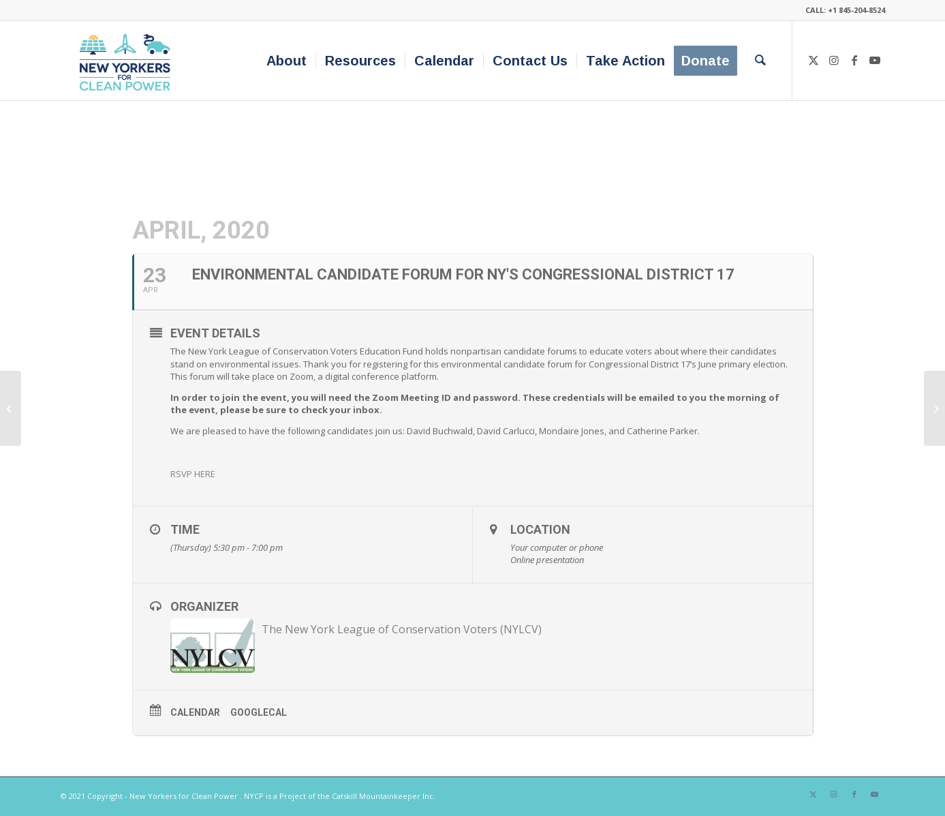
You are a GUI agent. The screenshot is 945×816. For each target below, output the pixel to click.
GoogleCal (258, 712)
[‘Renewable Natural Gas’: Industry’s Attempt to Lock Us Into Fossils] (10, 408)
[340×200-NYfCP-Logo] (128, 60)
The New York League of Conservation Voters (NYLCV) (402, 629)
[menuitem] (286, 60)
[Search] (760, 60)
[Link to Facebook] (854, 60)
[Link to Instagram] (834, 60)
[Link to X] (813, 60)
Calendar (195, 712)
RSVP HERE (192, 474)
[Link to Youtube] (875, 60)
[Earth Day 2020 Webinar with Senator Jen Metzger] (934, 408)
